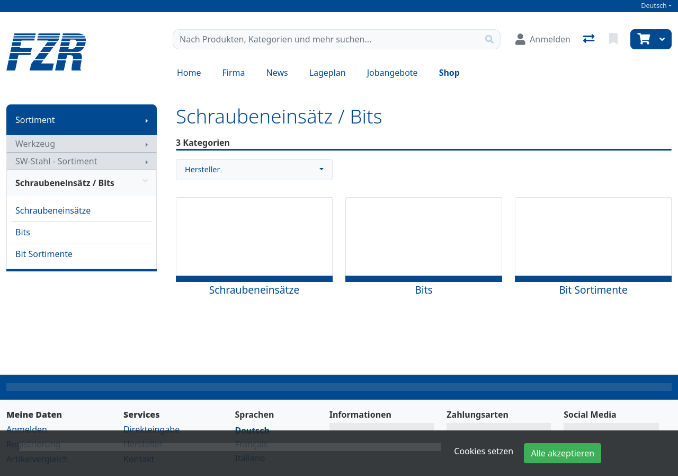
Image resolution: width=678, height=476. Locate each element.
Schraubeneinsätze (53, 210)
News (277, 72)
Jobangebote (392, 72)
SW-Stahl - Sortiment (56, 161)
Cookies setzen (483, 451)
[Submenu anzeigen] (146, 120)
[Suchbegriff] (326, 39)
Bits (22, 232)
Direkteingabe (151, 429)
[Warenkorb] (642, 39)
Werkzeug (35, 143)
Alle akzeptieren (562, 453)
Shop (449, 72)
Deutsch (654, 5)
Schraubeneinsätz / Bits (81, 183)
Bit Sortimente (44, 254)
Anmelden (26, 429)
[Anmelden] (543, 39)
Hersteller (202, 169)
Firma (233, 72)
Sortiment (35, 120)
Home (189, 72)
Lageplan (327, 72)
